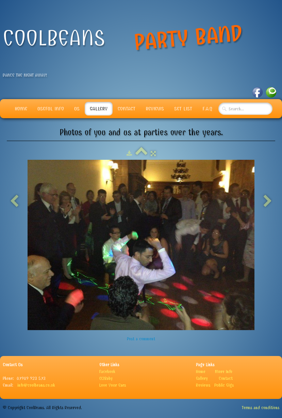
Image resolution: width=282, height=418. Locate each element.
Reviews (155, 109)
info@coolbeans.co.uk (36, 385)
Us (77, 109)
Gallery (98, 109)
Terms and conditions (260, 407)
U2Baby (106, 378)
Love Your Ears (112, 385)
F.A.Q (207, 109)
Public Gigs (224, 385)
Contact (126, 109)
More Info (223, 371)
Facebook (107, 371)
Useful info (50, 109)
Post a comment (141, 338)
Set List (183, 109)
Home (21, 109)
